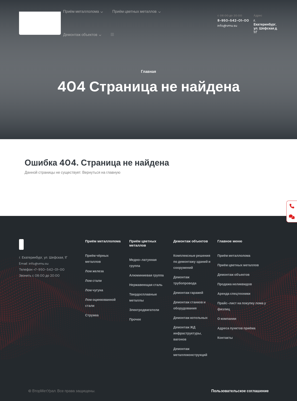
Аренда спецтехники (233, 294)
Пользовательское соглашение (240, 390)
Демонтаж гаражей (188, 293)
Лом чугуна (94, 290)
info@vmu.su (227, 25)
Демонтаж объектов (80, 34)
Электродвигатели (144, 310)
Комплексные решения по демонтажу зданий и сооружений (191, 261)
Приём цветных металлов (134, 11)
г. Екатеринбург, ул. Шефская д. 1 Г (266, 26)
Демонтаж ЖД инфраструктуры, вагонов (187, 333)
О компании (226, 319)
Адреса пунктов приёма (236, 328)
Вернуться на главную (101, 172)
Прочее (135, 319)
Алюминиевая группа (146, 275)
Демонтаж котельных (190, 318)
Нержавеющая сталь (145, 285)
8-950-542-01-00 (233, 20)
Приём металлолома (81, 11)
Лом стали (93, 281)
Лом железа (94, 271)
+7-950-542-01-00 (49, 269)
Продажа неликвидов (234, 284)
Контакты (225, 338)
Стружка (92, 315)
